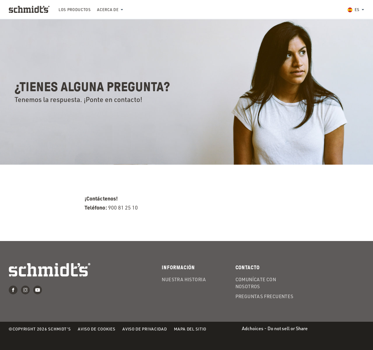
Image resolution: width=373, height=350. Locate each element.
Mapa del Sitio (190, 328)
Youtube (37, 290)
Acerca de (108, 9)
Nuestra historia (184, 279)
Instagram (25, 290)
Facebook (13, 290)
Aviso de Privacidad (144, 329)
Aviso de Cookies (96, 329)
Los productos (75, 9)
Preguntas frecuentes (264, 296)
